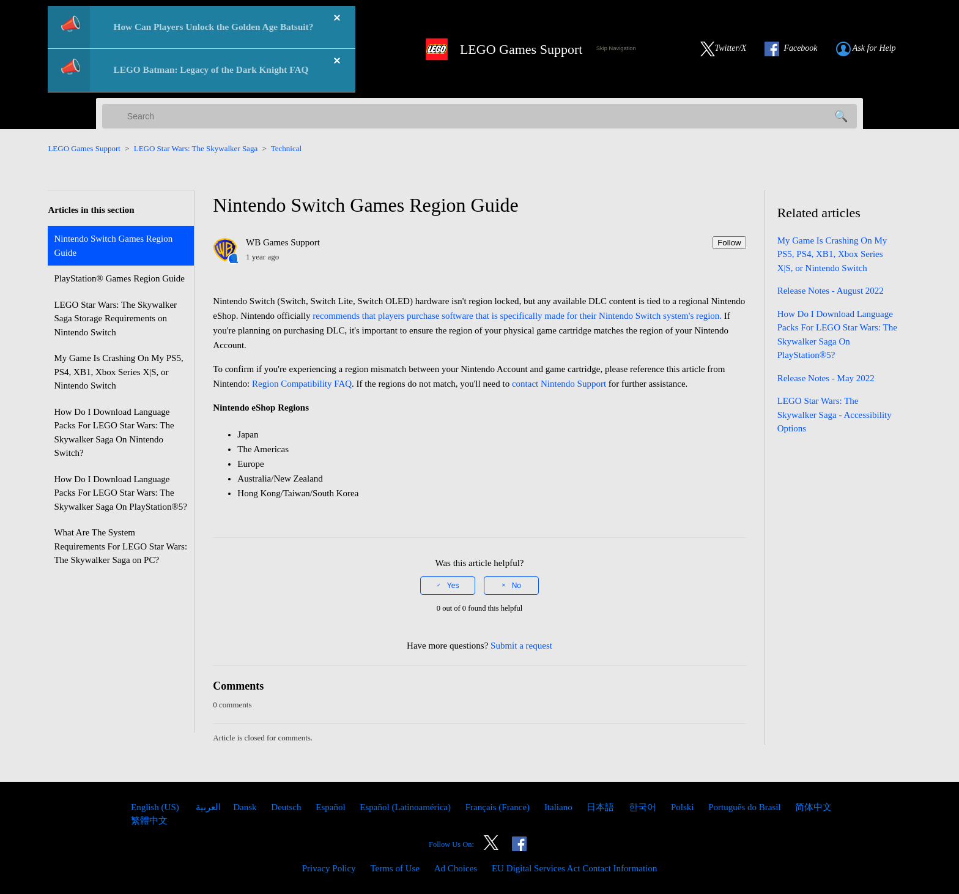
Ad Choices (455, 868)
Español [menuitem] (331, 807)
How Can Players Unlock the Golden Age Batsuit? (214, 26)
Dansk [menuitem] (246, 807)
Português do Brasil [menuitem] (745, 807)
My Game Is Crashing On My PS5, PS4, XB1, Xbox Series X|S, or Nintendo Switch (118, 371)
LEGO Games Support (84, 148)
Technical (286, 148)
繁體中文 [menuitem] (149, 820)
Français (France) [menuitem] (498, 807)
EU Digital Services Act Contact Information (574, 868)
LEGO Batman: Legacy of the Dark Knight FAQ (211, 69)
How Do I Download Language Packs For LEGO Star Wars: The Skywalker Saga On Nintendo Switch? (114, 432)
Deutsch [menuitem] (287, 807)
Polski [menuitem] (683, 807)
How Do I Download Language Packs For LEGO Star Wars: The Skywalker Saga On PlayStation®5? (120, 493)
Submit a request (521, 645)
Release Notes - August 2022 (830, 291)
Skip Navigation (616, 48)
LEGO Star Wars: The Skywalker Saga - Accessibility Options (834, 414)
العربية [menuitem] (207, 807)
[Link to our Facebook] (797, 49)
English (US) (156, 807)
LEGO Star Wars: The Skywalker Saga (195, 148)
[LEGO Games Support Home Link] (499, 49)
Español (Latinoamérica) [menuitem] (406, 807)
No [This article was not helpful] (516, 585)
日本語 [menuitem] (601, 807)
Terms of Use (395, 868)
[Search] (479, 116)
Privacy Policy (329, 868)
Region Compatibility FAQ (302, 384)
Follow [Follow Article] (729, 242)
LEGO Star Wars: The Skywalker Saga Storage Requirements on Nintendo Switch (115, 318)
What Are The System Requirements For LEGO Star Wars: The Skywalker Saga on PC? (120, 546)
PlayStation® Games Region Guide (119, 278)
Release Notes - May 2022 (826, 378)
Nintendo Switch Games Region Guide (113, 246)
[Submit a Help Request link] (872, 49)
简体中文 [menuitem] (813, 807)
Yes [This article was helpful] (453, 585)
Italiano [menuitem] (559, 807)
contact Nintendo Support (559, 384)
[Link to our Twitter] (729, 49)
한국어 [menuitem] (644, 807)
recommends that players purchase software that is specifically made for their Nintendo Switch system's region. (517, 316)
